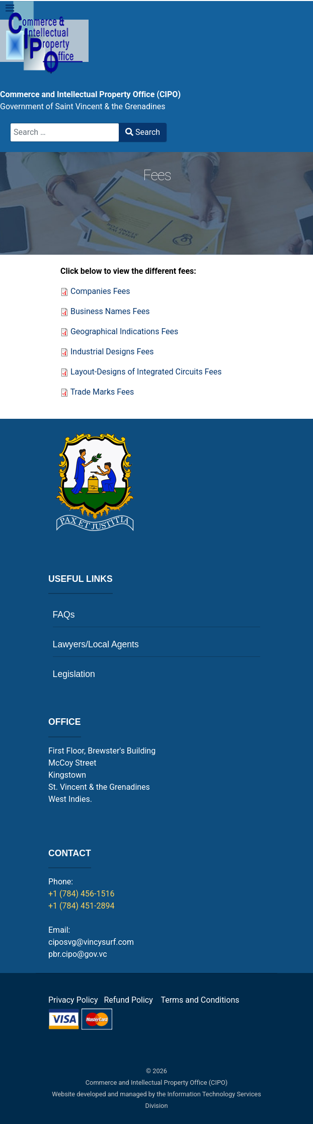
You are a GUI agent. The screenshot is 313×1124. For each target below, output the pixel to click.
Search (142, 132)
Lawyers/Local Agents (96, 644)
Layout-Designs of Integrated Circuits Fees (146, 372)
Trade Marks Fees (102, 392)
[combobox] (64, 132)
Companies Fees (100, 291)
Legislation (74, 674)
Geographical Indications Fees (124, 331)
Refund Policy (131, 1000)
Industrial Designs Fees (111, 351)
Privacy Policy (73, 1000)
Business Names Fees (110, 311)
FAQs (64, 615)
